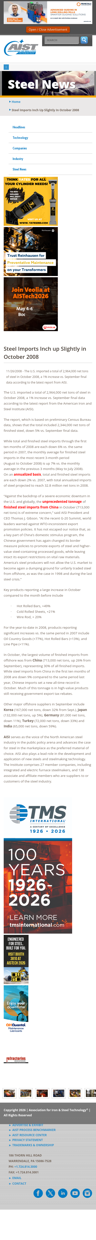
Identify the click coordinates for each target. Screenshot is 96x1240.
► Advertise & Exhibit (26, 1125)
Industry (18, 159)
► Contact (17, 1183)
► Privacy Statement (26, 1140)
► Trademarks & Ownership (31, 1145)
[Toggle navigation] (6, 67)
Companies (20, 148)
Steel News (19, 169)
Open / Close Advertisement (48, 29)
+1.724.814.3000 (25, 1167)
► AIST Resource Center (28, 1135)
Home (16, 102)
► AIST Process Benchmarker (32, 1130)
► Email (15, 1178)
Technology (20, 138)
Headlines (19, 127)
